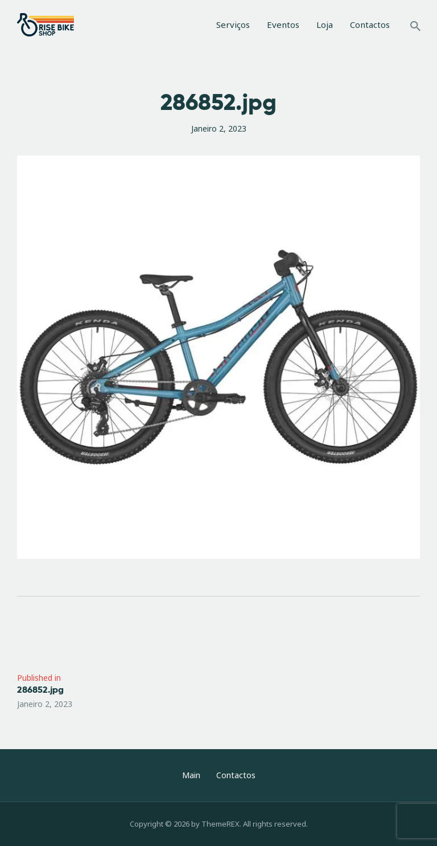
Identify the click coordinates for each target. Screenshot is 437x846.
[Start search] (415, 26)
